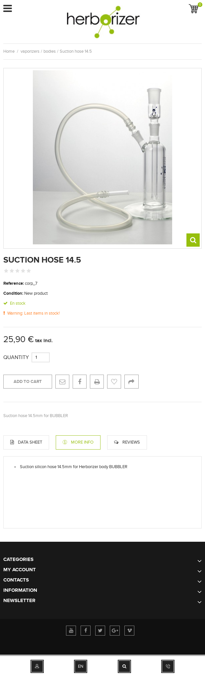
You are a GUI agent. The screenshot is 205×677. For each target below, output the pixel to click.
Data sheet (30, 442)
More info (82, 442)
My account (19, 570)
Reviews (131, 442)
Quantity (16, 357)
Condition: (13, 293)
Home (9, 51)
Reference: (13, 283)
